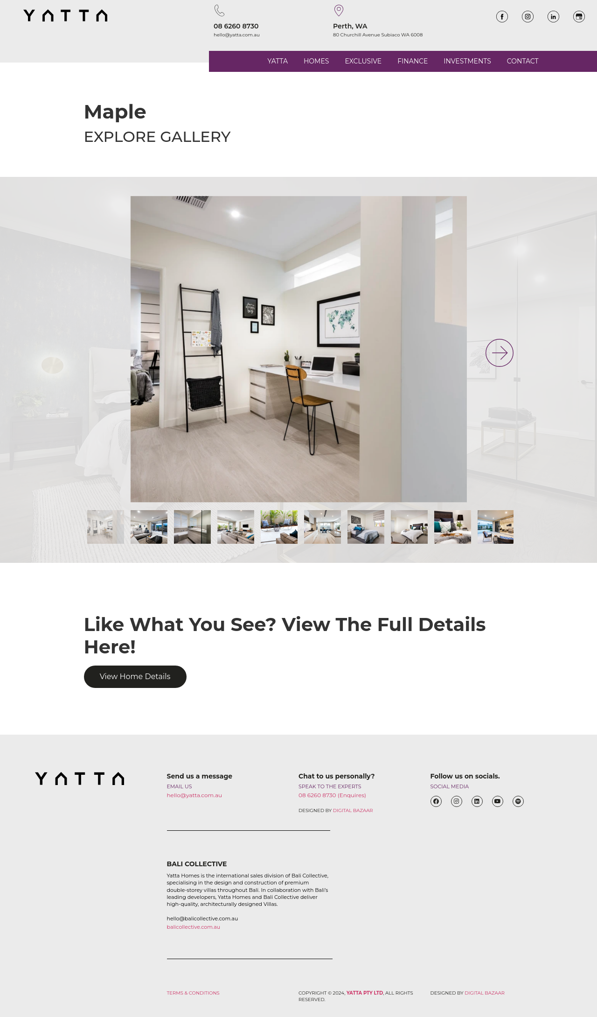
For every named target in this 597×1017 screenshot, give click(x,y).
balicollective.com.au (194, 927)
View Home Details (135, 676)
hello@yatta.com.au (237, 35)
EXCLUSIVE (363, 61)
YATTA (277, 61)
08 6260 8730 (236, 26)
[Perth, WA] (339, 10)
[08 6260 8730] (219, 10)
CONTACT (523, 61)
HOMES (316, 61)
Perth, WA (350, 26)
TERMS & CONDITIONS (193, 993)
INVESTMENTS (467, 61)
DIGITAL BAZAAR (353, 810)
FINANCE (412, 61)
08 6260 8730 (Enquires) (332, 795)
